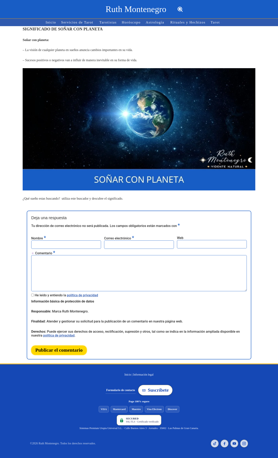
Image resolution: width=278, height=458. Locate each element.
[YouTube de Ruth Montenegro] (234, 443)
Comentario (45, 253)
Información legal (143, 373)
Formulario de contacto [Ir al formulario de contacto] (120, 389)
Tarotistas (108, 22)
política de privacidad (82, 295)
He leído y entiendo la (66, 295)
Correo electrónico (119, 238)
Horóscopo (131, 22)
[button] (220, 22)
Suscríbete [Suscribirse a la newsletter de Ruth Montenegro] (155, 389)
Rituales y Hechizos (187, 22)
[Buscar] (180, 9)
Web (180, 238)
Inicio (51, 22)
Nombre (38, 238)
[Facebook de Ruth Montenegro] (224, 443)
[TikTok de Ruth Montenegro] (215, 443)
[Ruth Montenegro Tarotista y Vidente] (136, 9)
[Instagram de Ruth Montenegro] (244, 443)
